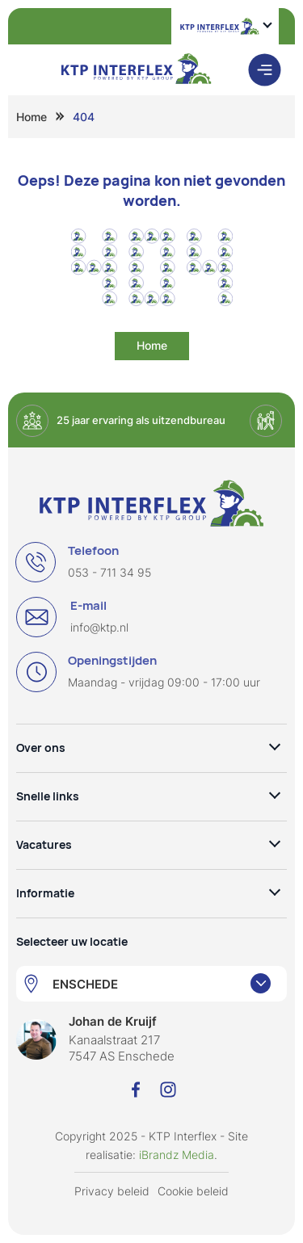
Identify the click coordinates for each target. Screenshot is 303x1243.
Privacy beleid (111, 1191)
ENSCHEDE (85, 984)
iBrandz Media (176, 1154)
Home (31, 117)
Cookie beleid (193, 1191)
